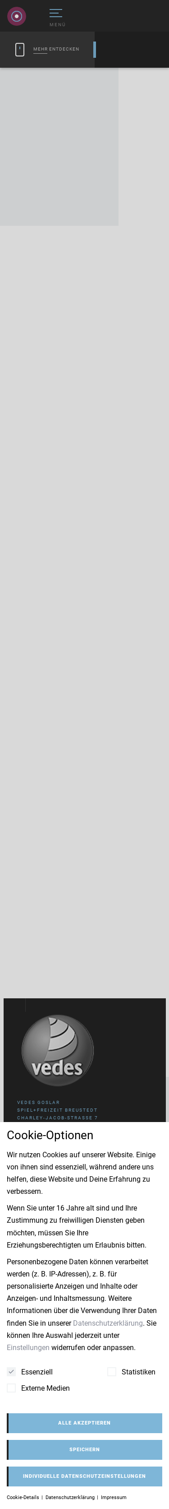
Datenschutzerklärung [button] (71, 1497)
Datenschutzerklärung (108, 1323)
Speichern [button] (84, 1450)
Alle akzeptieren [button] (84, 1423)
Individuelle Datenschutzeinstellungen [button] (84, 1476)
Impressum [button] (114, 1497)
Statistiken (131, 1371)
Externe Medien (38, 1388)
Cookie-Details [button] (24, 1497)
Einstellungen (28, 1347)
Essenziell (30, 1371)
